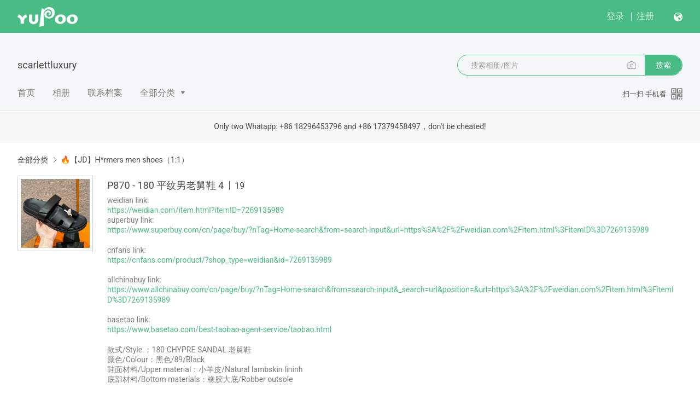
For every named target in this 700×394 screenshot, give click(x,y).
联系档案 (105, 93)
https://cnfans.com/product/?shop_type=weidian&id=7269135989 (219, 260)
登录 (615, 16)
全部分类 (157, 93)
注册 (645, 16)
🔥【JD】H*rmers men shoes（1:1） (124, 159)
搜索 (663, 65)
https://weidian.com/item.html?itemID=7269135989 (195, 210)
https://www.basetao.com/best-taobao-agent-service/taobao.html (219, 329)
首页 (26, 93)
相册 (61, 93)
